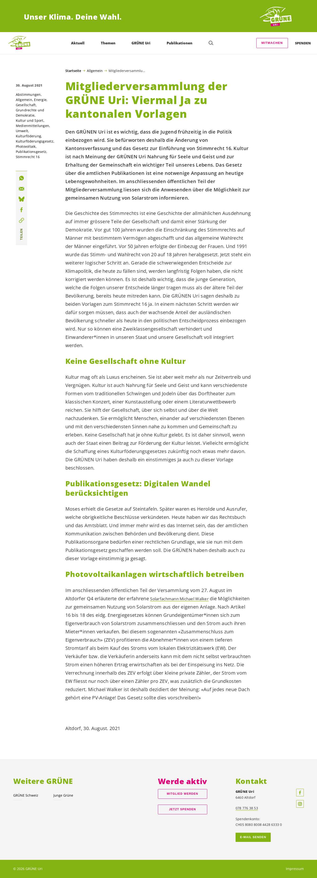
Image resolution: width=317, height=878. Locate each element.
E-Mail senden (253, 837)
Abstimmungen (28, 94)
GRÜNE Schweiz (25, 795)
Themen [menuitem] (109, 43)
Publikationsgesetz (31, 151)
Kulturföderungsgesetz (34, 141)
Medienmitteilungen (32, 125)
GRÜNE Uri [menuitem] (142, 43)
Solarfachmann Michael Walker (185, 598)
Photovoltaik (26, 146)
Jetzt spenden (182, 809)
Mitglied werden (182, 793)
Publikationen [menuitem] (180, 43)
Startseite (73, 70)
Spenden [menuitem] (303, 43)
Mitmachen (272, 43)
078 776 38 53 (247, 808)
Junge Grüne (63, 795)
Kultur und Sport (29, 120)
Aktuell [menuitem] (78, 43)
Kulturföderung (28, 136)
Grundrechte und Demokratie (30, 113)
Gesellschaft (26, 105)
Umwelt (22, 131)
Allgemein (95, 70)
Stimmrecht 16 (28, 157)
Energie (40, 99)
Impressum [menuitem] (295, 868)
